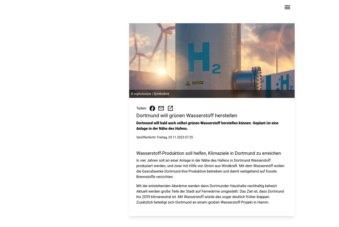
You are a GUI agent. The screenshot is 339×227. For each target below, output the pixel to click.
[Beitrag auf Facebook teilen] (152, 108)
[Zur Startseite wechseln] (59, 8)
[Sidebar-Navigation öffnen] (287, 8)
